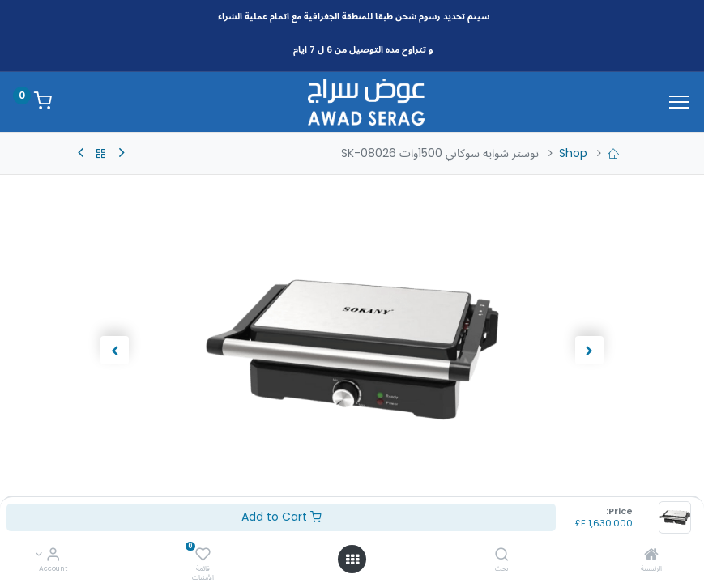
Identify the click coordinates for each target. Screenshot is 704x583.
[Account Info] (53, 555)
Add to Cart (281, 517)
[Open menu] (352, 559)
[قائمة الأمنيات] (203, 555)
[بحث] (502, 555)
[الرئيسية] (651, 555)
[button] (590, 349)
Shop (573, 153)
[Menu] (679, 102)
